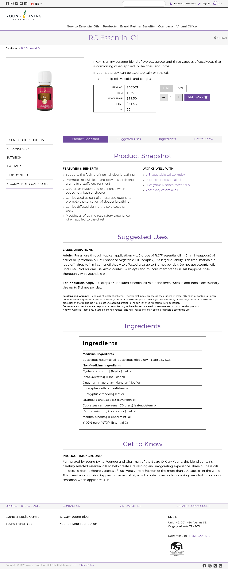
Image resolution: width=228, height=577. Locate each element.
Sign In (204, 3)
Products (138, 15)
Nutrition (13, 157)
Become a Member (183, 3)
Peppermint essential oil (163, 179)
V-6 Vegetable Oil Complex (165, 174)
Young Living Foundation (78, 523)
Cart (217, 3)
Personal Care (18, 148)
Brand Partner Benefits (164, 15)
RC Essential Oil (31, 48)
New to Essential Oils (112, 15)
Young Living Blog (19, 523)
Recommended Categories (27, 184)
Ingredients (167, 139)
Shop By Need (17, 175)
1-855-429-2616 (200, 536)
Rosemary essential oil (161, 190)
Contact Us (71, 506)
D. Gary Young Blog (74, 516)
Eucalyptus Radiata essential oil (168, 185)
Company (191, 15)
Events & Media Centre (22, 516)
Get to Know (203, 139)
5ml (181, 88)
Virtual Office (211, 15)
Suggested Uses (129, 139)
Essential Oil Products (25, 140)
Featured (13, 166)
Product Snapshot (85, 139)
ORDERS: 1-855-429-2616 (23, 506)
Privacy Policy (86, 565)
